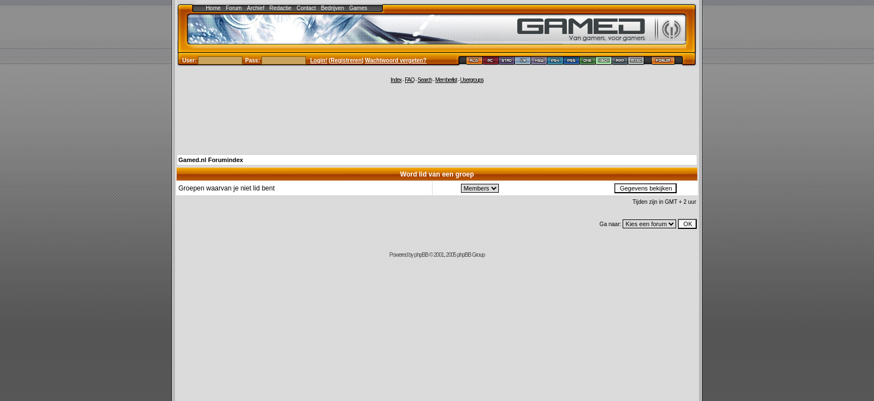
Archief (255, 8)
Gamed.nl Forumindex (210, 160)
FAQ (409, 80)
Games (358, 8)
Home (213, 8)
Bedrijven (332, 8)
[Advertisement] (437, 118)
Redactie (280, 8)
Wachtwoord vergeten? (395, 60)
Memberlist (446, 80)
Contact (306, 8)
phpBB (421, 255)
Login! (319, 60)
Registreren (346, 60)
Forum (234, 8)
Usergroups (471, 80)
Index (396, 80)
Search (424, 80)
